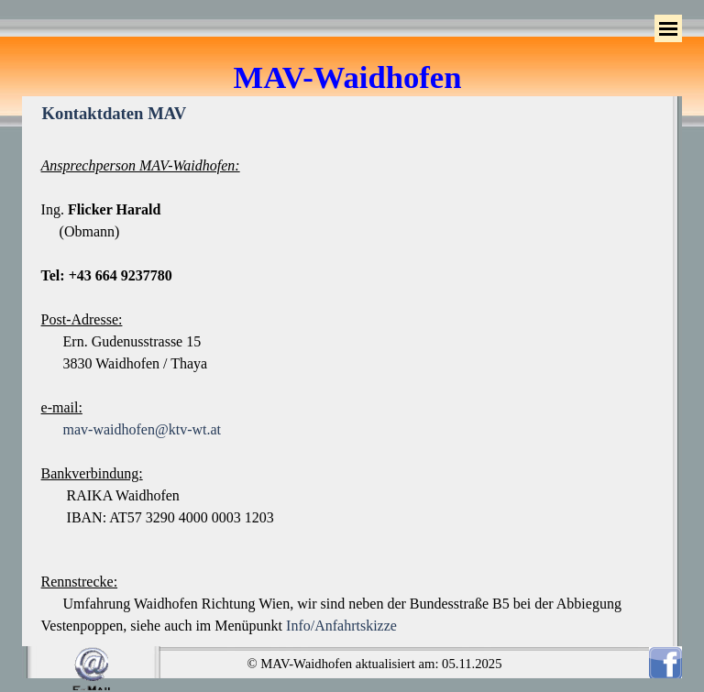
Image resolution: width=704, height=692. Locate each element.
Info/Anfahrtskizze (341, 625)
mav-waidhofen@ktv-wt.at (142, 429)
